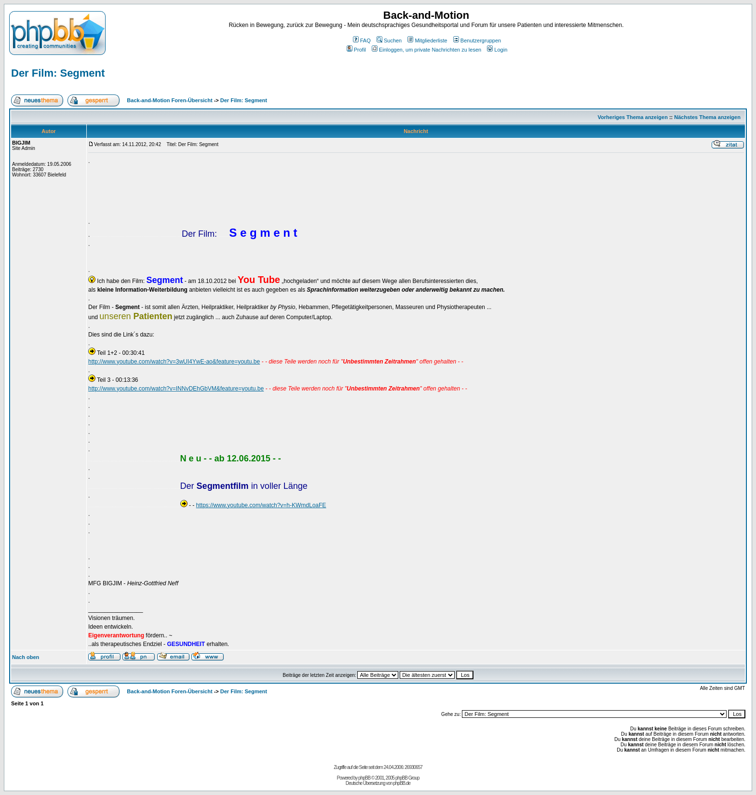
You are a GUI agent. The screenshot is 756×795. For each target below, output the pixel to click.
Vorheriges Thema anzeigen (633, 117)
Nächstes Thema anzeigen (707, 117)
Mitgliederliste (427, 40)
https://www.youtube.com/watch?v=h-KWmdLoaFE (261, 505)
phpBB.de (401, 783)
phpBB (364, 778)
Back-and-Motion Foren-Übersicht (169, 100)
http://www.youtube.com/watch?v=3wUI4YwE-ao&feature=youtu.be (174, 361)
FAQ (362, 40)
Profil (356, 50)
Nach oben (25, 657)
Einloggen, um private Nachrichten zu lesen (426, 50)
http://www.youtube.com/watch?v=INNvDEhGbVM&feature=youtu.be (176, 388)
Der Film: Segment (58, 73)
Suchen (389, 40)
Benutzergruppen (477, 40)
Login (497, 50)
